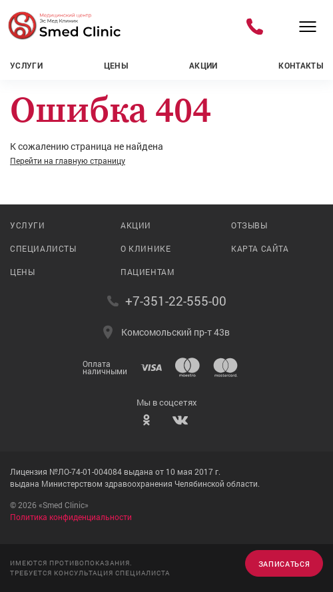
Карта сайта (260, 248)
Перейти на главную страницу (67, 160)
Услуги (26, 65)
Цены (116, 65)
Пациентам (147, 271)
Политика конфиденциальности (71, 516)
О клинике (145, 248)
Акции (203, 65)
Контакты (300, 65)
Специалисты (43, 248)
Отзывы (249, 225)
